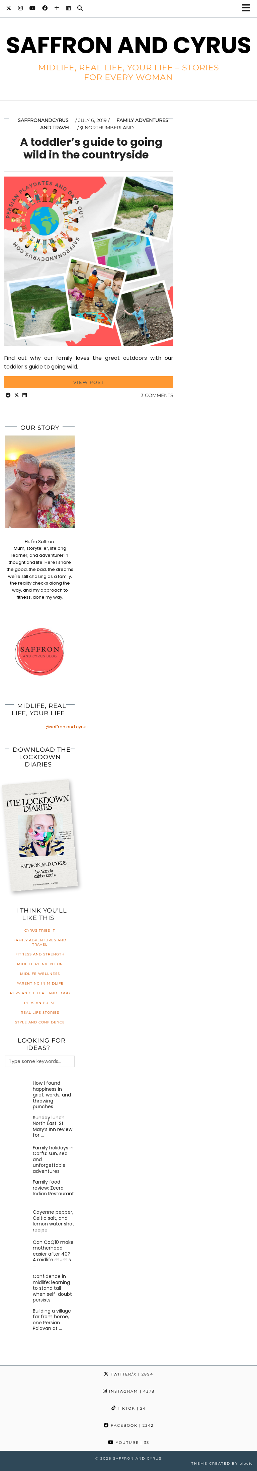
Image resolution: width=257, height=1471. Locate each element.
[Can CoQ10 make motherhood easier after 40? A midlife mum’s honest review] (17, 1252)
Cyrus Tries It (39, 930)
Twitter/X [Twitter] (128, 1374)
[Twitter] (8, 8)
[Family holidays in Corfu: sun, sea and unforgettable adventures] (17, 1157)
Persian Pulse (40, 1003)
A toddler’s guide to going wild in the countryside (91, 148)
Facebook (129, 1425)
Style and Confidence (40, 1022)
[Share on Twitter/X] (16, 395)
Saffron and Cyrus (128, 45)
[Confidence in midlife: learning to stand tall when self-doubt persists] (17, 1286)
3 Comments (157, 395)
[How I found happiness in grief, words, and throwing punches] (17, 1093)
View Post (88, 382)
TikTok (128, 1408)
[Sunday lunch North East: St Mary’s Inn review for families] (17, 1127)
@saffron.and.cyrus (67, 727)
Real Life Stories (40, 1012)
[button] (248, 8)
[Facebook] (45, 8)
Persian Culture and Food (40, 993)
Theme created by (222, 1463)
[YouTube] (32, 8)
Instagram (129, 1391)
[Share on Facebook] (8, 395)
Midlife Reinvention (40, 964)
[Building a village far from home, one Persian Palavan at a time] (17, 1320)
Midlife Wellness (40, 974)
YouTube (128, 1442)
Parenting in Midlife (40, 983)
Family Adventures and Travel (39, 942)
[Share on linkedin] (24, 395)
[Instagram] (20, 8)
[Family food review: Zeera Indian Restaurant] (17, 1191)
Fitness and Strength (40, 954)
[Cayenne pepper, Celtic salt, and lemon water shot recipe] (17, 1221)
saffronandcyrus (43, 120)
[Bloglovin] (56, 8)
